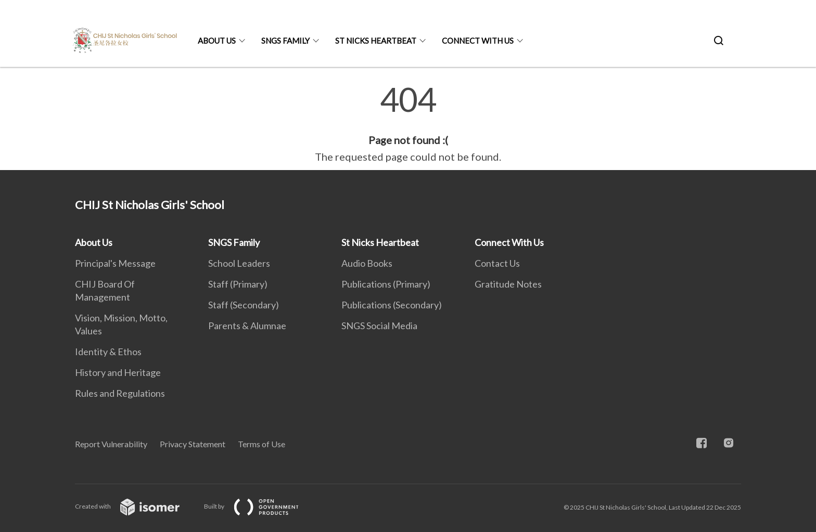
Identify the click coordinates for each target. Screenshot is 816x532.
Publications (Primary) (385, 284)
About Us (217, 40)
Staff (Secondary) (243, 304)
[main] (408, 124)
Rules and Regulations (120, 393)
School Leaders (239, 263)
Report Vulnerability (111, 444)
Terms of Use (261, 444)
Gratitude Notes (508, 284)
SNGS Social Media (379, 325)
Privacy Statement (192, 444)
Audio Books (366, 263)
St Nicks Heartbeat (375, 40)
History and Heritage (118, 372)
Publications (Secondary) (391, 304)
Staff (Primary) (237, 284)
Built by (259, 506)
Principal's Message (115, 263)
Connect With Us (478, 40)
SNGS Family (285, 40)
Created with (135, 506)
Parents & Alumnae (247, 325)
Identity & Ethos (108, 351)
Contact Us (497, 263)
